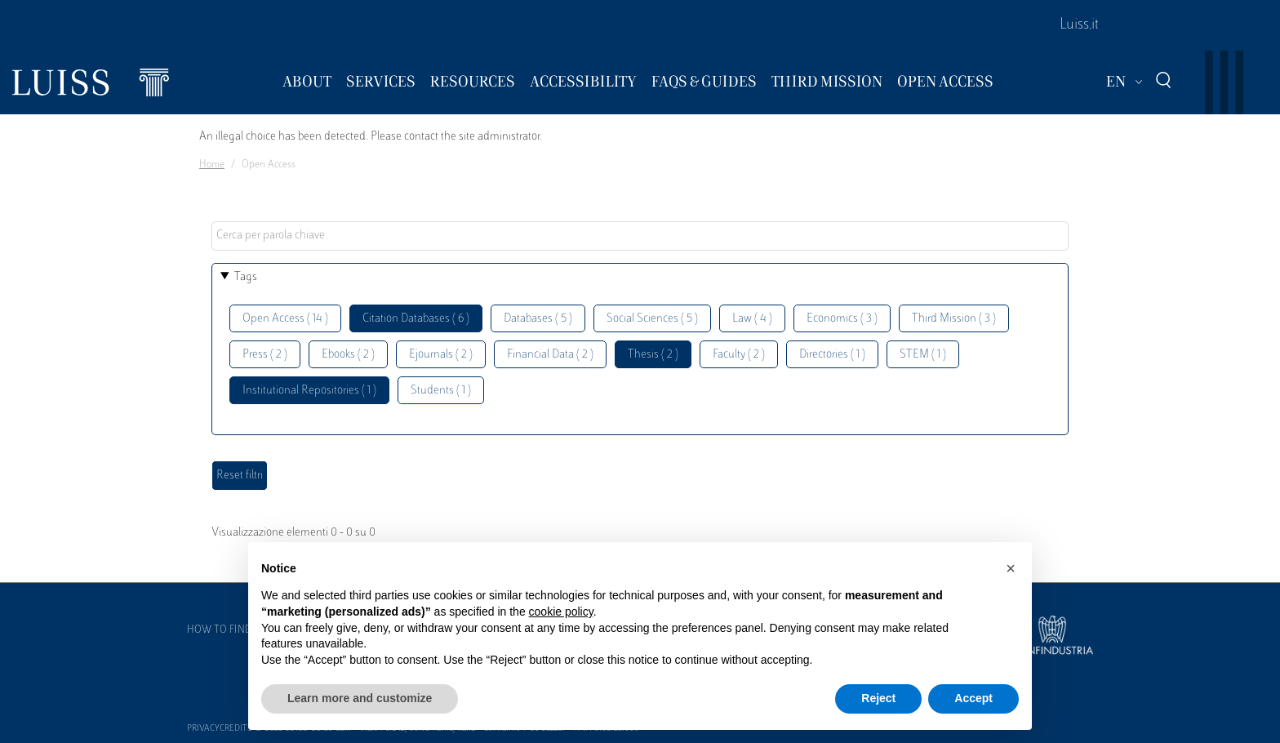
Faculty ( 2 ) (739, 355)
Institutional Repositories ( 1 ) (309, 391)
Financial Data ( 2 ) (550, 355)
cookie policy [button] (561, 611)
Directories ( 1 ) (832, 355)
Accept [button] (973, 698)
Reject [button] (878, 698)
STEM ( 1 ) (923, 355)
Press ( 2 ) (264, 355)
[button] (1011, 568)
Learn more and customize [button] (359, 698)
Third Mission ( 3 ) (954, 319)
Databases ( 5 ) (538, 319)
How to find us (227, 630)
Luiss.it (1079, 25)
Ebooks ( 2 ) (348, 355)
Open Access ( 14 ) (285, 319)
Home (211, 165)
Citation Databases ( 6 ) (415, 319)
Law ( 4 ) (752, 319)
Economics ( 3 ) (842, 319)
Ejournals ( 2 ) (441, 355)
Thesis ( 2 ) (653, 355)
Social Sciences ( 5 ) (652, 319)
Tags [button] (245, 277)
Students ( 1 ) (441, 391)
